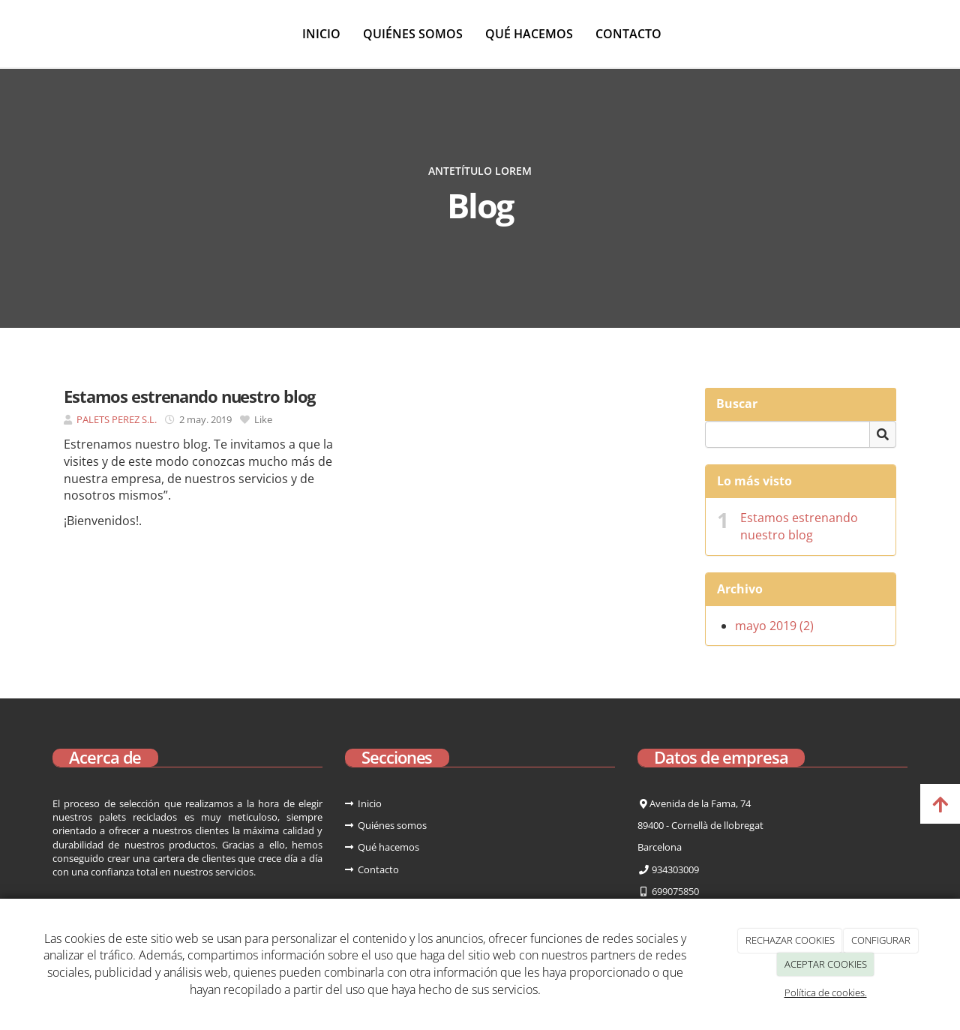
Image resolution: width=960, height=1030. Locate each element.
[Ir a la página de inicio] (7, 34)
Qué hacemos (529, 34)
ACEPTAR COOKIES (825, 964)
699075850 (675, 891)
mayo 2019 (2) (774, 625)
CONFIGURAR (880, 940)
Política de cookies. (825, 992)
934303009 (674, 869)
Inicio (321, 34)
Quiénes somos (413, 34)
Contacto (629, 34)
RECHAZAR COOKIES (790, 940)
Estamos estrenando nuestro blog (799, 526)
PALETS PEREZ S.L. (116, 419)
